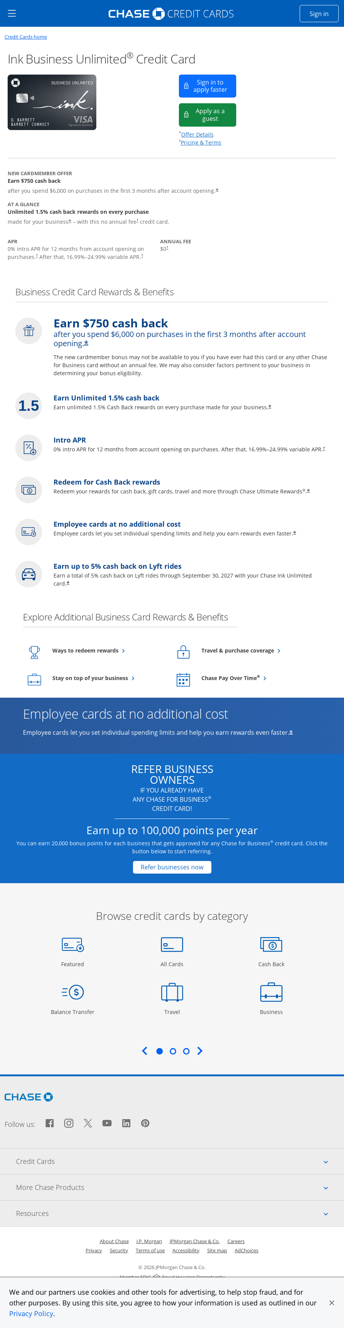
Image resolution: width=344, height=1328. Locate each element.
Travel (175, 1011)
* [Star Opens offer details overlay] (291, 733)
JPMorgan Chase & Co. (195, 1241)
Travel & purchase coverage (256, 650)
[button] (332, 1303)
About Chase (114, 1241)
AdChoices (246, 1250)
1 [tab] (159, 1051)
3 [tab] (186, 1051)
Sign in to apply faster (214, 86)
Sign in (324, 13)
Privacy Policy (31, 1313)
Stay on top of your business (108, 678)
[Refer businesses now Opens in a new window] (172, 867)
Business (272, 1011)
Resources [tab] (180, 1213)
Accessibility (186, 1250)
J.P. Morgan (149, 1241)
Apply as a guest (216, 114)
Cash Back (271, 964)
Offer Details (197, 134)
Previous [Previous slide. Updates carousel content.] (144, 1050)
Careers (236, 1241)
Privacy (94, 1250)
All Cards (173, 964)
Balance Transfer (72, 1011)
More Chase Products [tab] (180, 1187)
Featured (73, 964)
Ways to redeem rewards (104, 650)
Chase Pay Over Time (249, 678)
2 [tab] (172, 1051)
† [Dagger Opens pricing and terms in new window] (137, 220)
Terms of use (150, 1250)
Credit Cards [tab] (180, 1161)
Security (119, 1250)
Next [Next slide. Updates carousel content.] (199, 1050)
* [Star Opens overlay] (68, 584)
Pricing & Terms (201, 142)
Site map (217, 1250)
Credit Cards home (26, 36)
